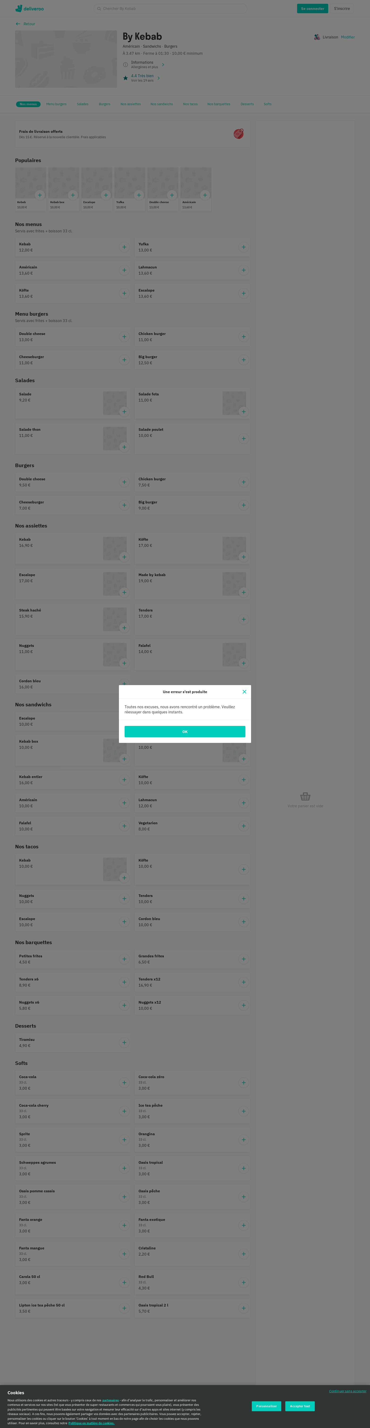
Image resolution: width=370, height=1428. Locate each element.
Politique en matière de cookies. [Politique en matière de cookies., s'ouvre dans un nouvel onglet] (91, 1425)
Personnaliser (266, 1408)
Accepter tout (300, 1408)
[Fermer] (244, 692)
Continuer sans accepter (347, 1393)
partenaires (110, 1402)
